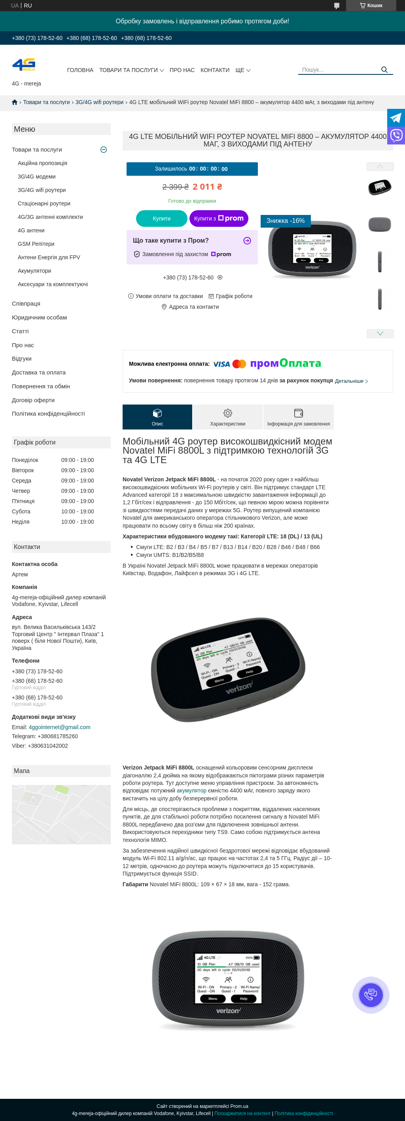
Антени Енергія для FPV (49, 257)
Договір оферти (33, 400)
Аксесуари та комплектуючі (53, 284)
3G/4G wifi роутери (99, 102)
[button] (371, 995)
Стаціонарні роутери (44, 203)
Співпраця (26, 303)
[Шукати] (384, 70)
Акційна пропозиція (42, 163)
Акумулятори (34, 271)
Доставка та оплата (39, 372)
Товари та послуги (128, 70)
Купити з (219, 218)
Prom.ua (239, 1106)
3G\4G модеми (37, 176)
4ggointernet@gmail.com (60, 727)
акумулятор (191, 790)
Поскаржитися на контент (242, 1113)
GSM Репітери (36, 244)
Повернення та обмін (41, 386)
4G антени (31, 230)
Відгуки (22, 358)
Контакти (215, 70)
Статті (20, 331)
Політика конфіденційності (48, 413)
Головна (80, 70)
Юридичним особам (39, 317)
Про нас (182, 70)
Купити (162, 218)
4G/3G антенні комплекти (50, 217)
